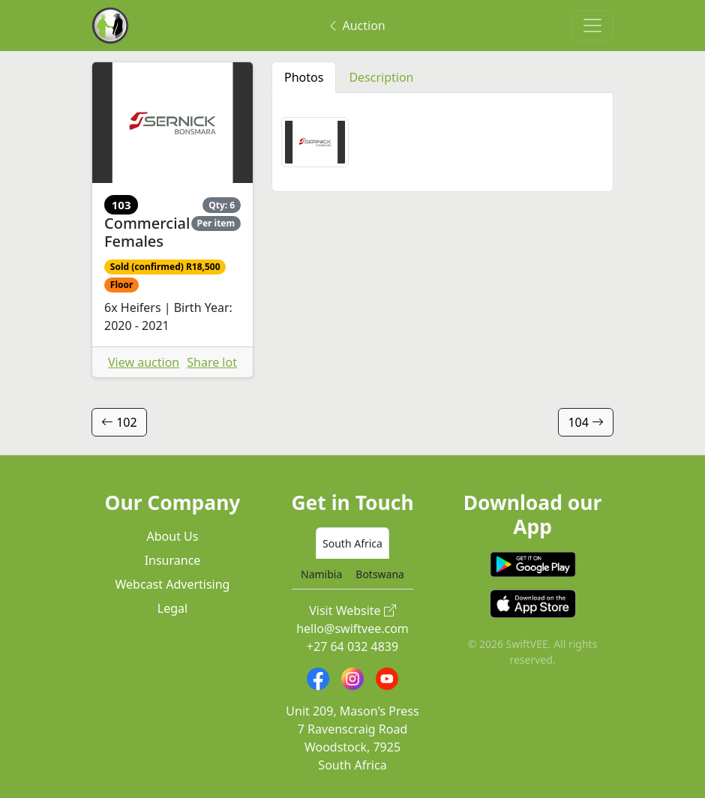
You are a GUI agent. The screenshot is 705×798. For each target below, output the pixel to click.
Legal (173, 608)
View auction (143, 362)
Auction (356, 25)
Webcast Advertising (173, 584)
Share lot (212, 362)
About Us (173, 536)
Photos (303, 77)
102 (119, 422)
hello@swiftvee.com (352, 628)
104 (586, 422)
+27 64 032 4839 (352, 646)
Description (381, 77)
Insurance (173, 560)
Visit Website (352, 610)
